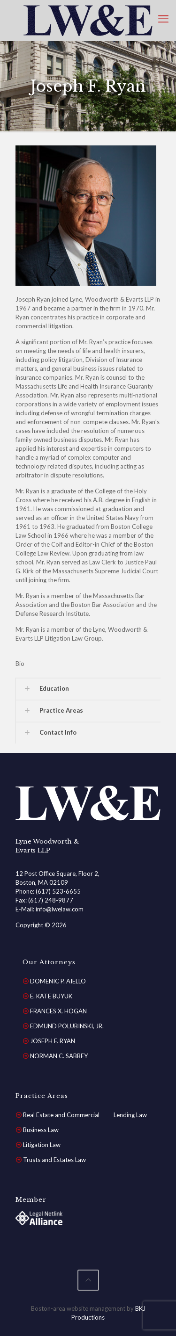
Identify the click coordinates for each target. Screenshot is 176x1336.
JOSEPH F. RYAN (52, 1041)
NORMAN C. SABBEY (59, 1056)
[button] (88, 689)
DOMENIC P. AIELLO (58, 981)
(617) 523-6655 (58, 891)
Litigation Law (42, 1144)
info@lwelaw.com (60, 909)
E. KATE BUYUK (51, 996)
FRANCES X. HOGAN (58, 1011)
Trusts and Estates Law (54, 1159)
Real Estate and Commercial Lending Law (85, 1115)
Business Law (41, 1130)
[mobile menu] (163, 19)
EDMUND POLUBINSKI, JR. (67, 1026)
